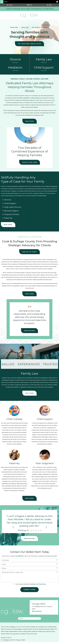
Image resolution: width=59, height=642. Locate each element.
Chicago (13, 612)
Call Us (10, 5)
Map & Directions (37, 597)
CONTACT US (30, 237)
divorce (21, 98)
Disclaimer (33, 569)
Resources (4, 632)
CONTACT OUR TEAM (29, 163)
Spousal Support (10, 204)
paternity (26, 98)
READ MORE (29, 121)
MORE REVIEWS (29, 316)
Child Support (27, 200)
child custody (34, 98)
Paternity (45, 204)
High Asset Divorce (49, 200)
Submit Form (30, 575)
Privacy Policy (42, 569)
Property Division (29, 204)
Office (49, 5)
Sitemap (27, 632)
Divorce (6, 200)
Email (29, 5)
